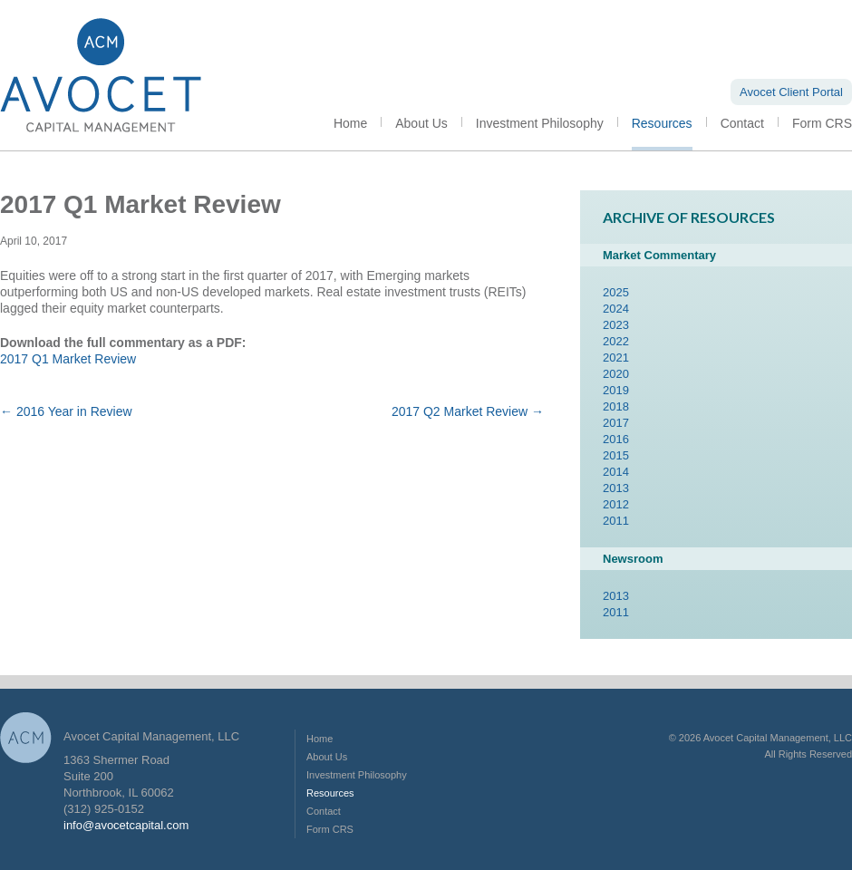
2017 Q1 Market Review (68, 359)
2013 (616, 488)
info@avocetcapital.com (126, 825)
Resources (662, 123)
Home (350, 123)
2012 (616, 504)
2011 (616, 520)
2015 (616, 455)
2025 (616, 292)
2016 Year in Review (66, 411)
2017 (616, 423)
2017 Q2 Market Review (468, 411)
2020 (616, 374)
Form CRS (822, 123)
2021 (616, 357)
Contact (742, 123)
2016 (616, 439)
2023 (616, 325)
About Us (421, 123)
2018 (616, 406)
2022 (616, 341)
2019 (616, 390)
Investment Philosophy (540, 123)
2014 (616, 471)
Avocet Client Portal (791, 92)
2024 (616, 308)
